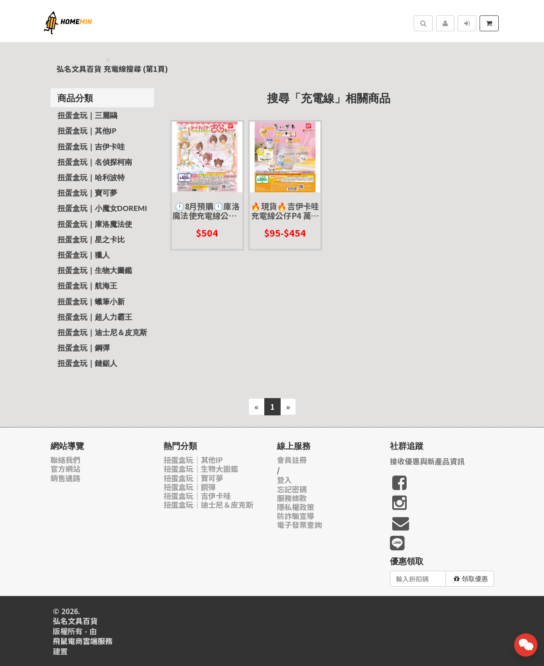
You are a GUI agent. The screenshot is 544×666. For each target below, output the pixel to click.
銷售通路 (65, 478)
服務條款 (292, 498)
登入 (284, 480)
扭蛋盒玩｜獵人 (83, 254)
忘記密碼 (292, 489)
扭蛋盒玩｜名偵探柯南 (94, 161)
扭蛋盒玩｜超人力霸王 (94, 316)
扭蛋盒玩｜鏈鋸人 (87, 362)
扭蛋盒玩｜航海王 (87, 285)
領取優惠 (471, 579)
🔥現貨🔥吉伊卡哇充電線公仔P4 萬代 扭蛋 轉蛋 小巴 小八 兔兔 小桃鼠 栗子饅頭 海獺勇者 (285, 210)
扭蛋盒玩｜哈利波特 (91, 177)
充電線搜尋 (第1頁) (136, 68)
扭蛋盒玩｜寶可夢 (87, 192)
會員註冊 (292, 460)
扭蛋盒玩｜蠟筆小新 (91, 301)
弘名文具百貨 (79, 68)
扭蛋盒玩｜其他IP (87, 130)
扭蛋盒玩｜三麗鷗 (87, 115)
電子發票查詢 (299, 524)
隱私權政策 (295, 507)
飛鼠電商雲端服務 (83, 641)
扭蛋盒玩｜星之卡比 (91, 239)
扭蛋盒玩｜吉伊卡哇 (91, 146)
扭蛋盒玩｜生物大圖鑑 (94, 270)
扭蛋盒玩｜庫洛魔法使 (94, 223)
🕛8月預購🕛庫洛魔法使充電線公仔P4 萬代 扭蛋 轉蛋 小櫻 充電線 (206, 210)
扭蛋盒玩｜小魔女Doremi (102, 207)
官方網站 (65, 468)
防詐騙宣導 (295, 516)
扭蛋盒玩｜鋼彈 (83, 347)
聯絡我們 (65, 460)
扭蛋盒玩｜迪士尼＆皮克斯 (102, 332)
